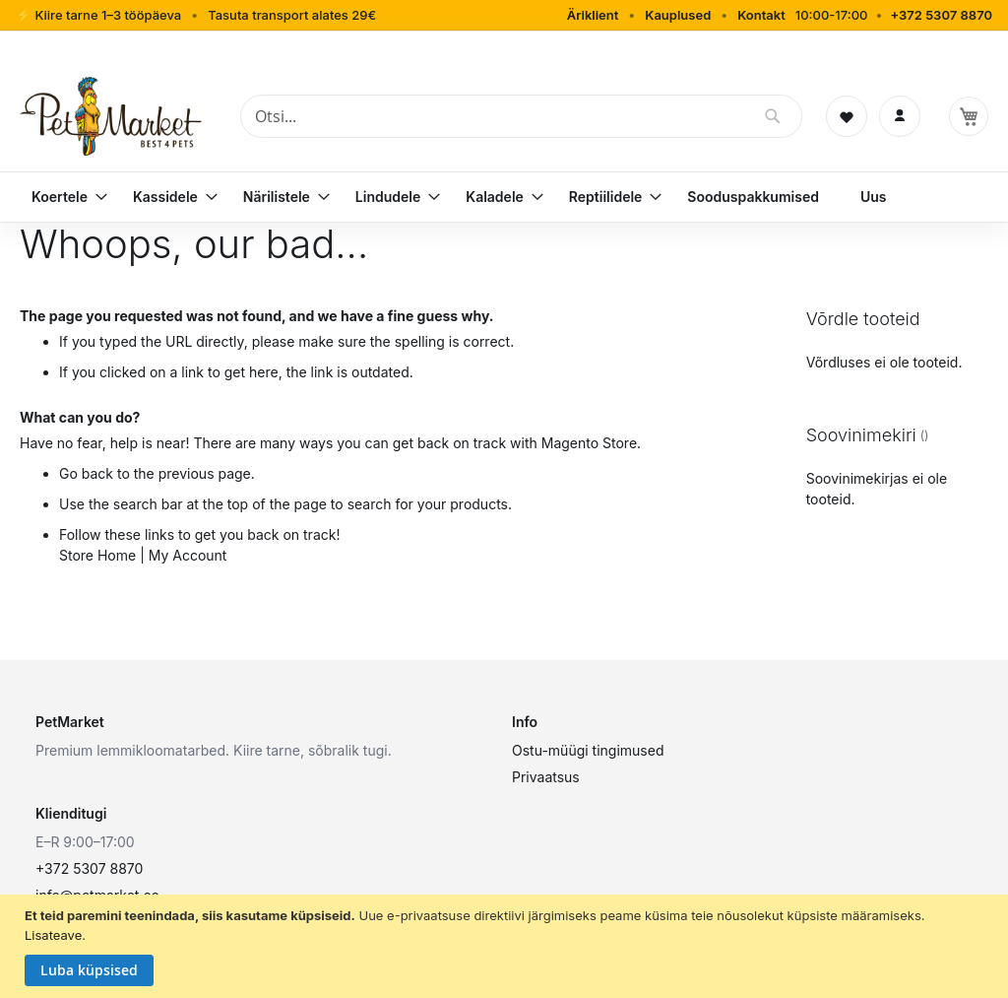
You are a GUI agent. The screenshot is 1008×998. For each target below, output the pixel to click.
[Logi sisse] (899, 116)
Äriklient (593, 15)
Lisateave (53, 935)
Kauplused (678, 15)
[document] (506, 946)
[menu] (504, 197)
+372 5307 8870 (941, 15)
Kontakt (761, 15)
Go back (86, 473)
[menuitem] (61, 197)
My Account (188, 555)
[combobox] (521, 116)
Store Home (97, 555)
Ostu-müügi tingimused (587, 750)
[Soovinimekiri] (846, 116)
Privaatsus (546, 776)
